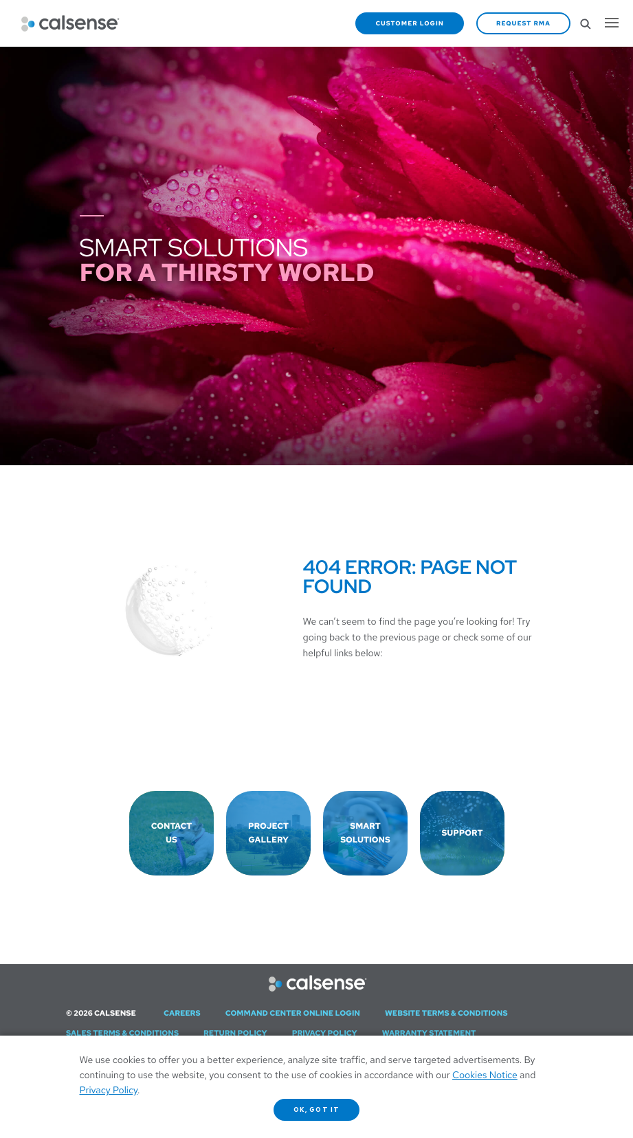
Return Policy (235, 1033)
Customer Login (409, 23)
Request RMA (523, 23)
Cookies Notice (485, 1075)
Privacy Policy (324, 1033)
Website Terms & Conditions (446, 1013)
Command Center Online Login (292, 1013)
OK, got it (316, 1110)
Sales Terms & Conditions (122, 1033)
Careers (182, 1013)
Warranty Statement (429, 1033)
